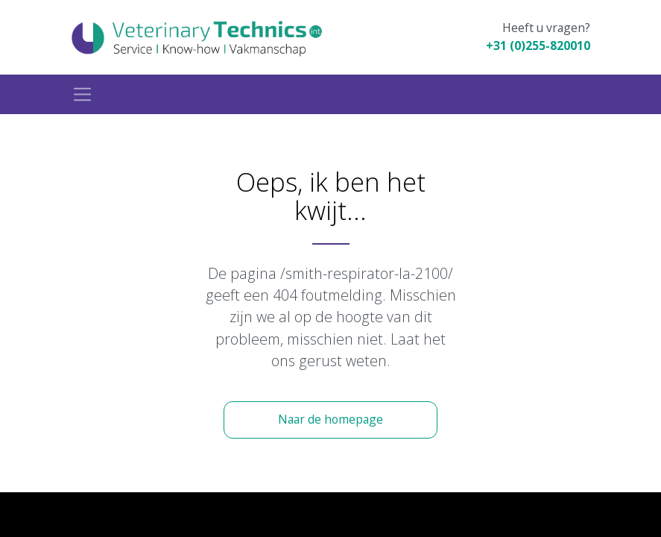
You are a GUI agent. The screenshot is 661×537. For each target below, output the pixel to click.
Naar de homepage (330, 419)
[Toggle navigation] (82, 94)
